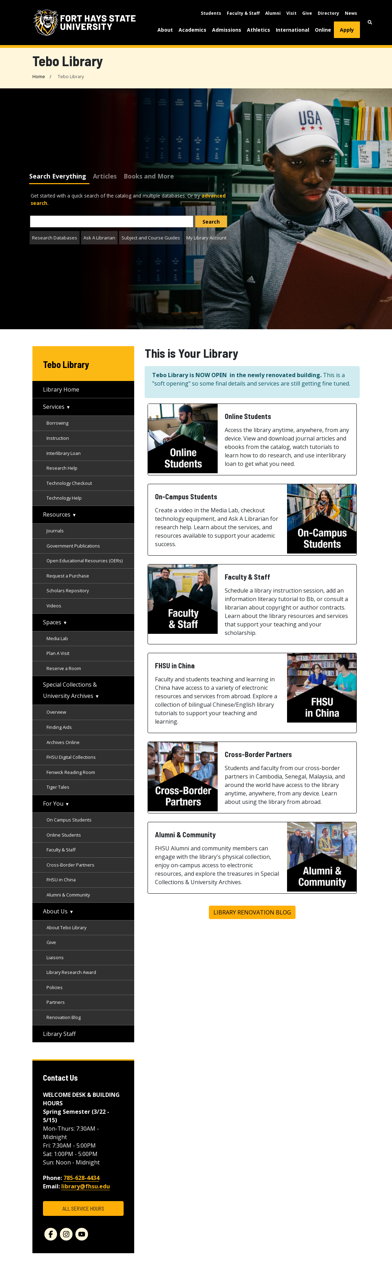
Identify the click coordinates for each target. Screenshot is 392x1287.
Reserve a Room (63, 668)
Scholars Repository (67, 590)
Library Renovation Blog (252, 912)
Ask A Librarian (99, 238)
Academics (192, 29)
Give (307, 13)
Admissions (226, 29)
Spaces (52, 622)
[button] (370, 22)
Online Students (63, 835)
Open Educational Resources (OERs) (84, 560)
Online (323, 29)
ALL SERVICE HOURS (83, 1208)
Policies (54, 987)
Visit (291, 13)
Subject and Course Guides (151, 238)
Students (211, 13)
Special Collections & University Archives (70, 690)
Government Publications (73, 546)
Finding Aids (59, 727)
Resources (56, 514)
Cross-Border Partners (70, 865)
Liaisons (55, 957)
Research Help (61, 468)
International (292, 29)
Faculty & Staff (243, 13)
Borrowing (57, 423)
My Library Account (206, 238)
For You (53, 803)
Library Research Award (71, 972)
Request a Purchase (67, 576)
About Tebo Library (66, 927)
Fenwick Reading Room (70, 772)
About (165, 29)
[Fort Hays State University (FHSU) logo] (84, 22)
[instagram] (66, 1234)
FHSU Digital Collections (71, 757)
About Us (55, 911)
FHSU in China (61, 879)
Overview (56, 712)
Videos (53, 605)
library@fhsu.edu (85, 1186)
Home (38, 76)
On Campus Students (69, 820)
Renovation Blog (63, 1017)
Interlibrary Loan (63, 453)
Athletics (258, 29)
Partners (55, 1002)
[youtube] (81, 1234)
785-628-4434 (81, 1178)
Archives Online (63, 742)
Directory (328, 13)
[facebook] (50, 1234)
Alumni (273, 13)
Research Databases (54, 238)
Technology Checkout (69, 483)
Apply (347, 29)
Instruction (57, 438)
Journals (55, 530)
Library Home (61, 389)
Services (53, 407)
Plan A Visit (57, 653)
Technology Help (64, 498)
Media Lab (57, 638)
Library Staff (59, 1034)
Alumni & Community (68, 895)
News (351, 13)
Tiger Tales (57, 787)
